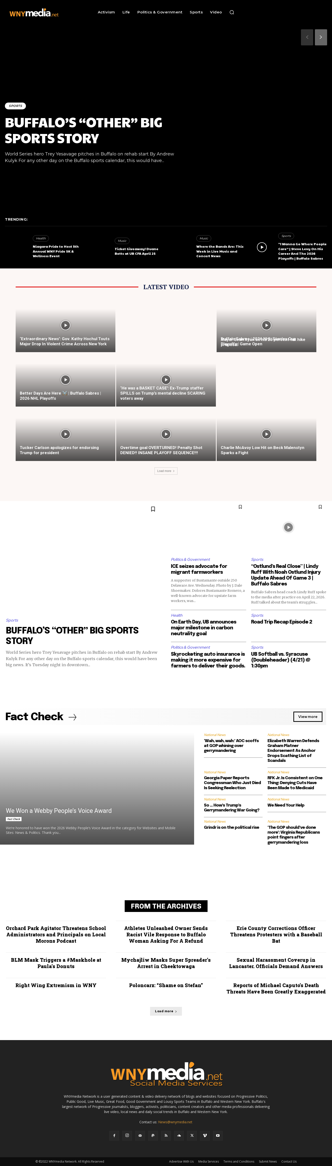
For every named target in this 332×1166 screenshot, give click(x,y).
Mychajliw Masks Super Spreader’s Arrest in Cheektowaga (166, 963)
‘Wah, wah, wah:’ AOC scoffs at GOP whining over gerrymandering (231, 746)
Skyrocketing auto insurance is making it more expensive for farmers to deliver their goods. (208, 660)
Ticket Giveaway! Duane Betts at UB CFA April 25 (136, 251)
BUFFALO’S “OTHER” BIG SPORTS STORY (83, 130)
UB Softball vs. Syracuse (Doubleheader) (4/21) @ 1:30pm (280, 660)
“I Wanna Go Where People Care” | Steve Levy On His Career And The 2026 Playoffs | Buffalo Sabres (302, 251)
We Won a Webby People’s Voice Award (59, 810)
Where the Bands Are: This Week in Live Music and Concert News (219, 251)
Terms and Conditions (238, 1161)
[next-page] (321, 37)
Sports (15, 106)
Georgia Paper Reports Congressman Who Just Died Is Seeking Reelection (232, 783)
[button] (232, 12)
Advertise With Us (181, 1161)
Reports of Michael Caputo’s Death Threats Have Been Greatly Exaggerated (276, 988)
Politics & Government (190, 559)
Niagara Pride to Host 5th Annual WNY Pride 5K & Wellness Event (56, 251)
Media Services (208, 1161)
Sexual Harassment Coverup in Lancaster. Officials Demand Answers (276, 963)
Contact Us (289, 1161)
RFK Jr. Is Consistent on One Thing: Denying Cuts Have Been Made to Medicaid (294, 783)
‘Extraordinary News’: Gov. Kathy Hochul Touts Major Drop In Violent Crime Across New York (65, 341)
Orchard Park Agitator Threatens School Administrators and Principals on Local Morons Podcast (56, 934)
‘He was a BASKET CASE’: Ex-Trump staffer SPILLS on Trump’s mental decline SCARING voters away (162, 393)
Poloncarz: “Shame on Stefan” (166, 985)
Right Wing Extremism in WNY (56, 985)
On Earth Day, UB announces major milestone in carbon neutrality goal (203, 628)
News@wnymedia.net (175, 1122)
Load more (166, 471)
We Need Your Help (285, 805)
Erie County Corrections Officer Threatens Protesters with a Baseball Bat (276, 934)
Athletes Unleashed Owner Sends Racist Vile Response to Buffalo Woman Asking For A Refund (166, 934)
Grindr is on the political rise (231, 828)
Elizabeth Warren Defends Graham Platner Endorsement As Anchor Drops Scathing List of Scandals (293, 751)
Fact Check (13, 819)
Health (41, 238)
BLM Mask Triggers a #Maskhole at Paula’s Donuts (56, 963)
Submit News (268, 1161)
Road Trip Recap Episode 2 (281, 622)
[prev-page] (307, 37)
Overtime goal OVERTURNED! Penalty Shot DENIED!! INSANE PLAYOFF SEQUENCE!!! (161, 450)
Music (122, 241)
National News (214, 735)
